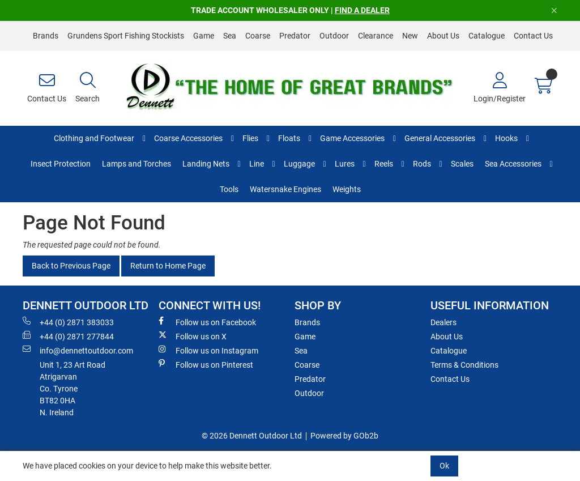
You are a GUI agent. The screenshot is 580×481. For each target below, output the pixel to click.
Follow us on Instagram (208, 350)
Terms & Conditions (464, 364)
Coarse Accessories (188, 138)
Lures (345, 163)
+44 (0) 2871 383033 (68, 322)
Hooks (506, 138)
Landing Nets (205, 163)
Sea (229, 35)
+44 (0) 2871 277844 (68, 336)
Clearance (375, 35)
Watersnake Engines (285, 189)
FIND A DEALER (362, 10)
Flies (250, 138)
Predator (294, 35)
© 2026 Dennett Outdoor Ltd (252, 435)
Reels (383, 163)
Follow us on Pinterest (206, 364)
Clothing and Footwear (94, 138)
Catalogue (486, 35)
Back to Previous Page (71, 265)
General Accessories (439, 138)
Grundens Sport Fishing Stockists (125, 35)
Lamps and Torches (136, 163)
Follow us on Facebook (207, 322)
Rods (422, 163)
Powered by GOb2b (344, 435)
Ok (444, 465)
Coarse (257, 35)
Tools (229, 189)
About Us (443, 35)
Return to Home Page (168, 265)
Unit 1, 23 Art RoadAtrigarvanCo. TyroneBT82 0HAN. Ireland (72, 388)
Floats (289, 138)
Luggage (299, 163)
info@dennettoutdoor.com (78, 350)
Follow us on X (193, 336)
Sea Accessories (513, 163)
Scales (462, 163)
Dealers (443, 322)
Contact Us (533, 35)
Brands (45, 35)
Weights (346, 189)
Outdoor (334, 35)
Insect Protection (61, 163)
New (410, 35)
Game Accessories (352, 138)
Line (256, 163)
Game (203, 35)
